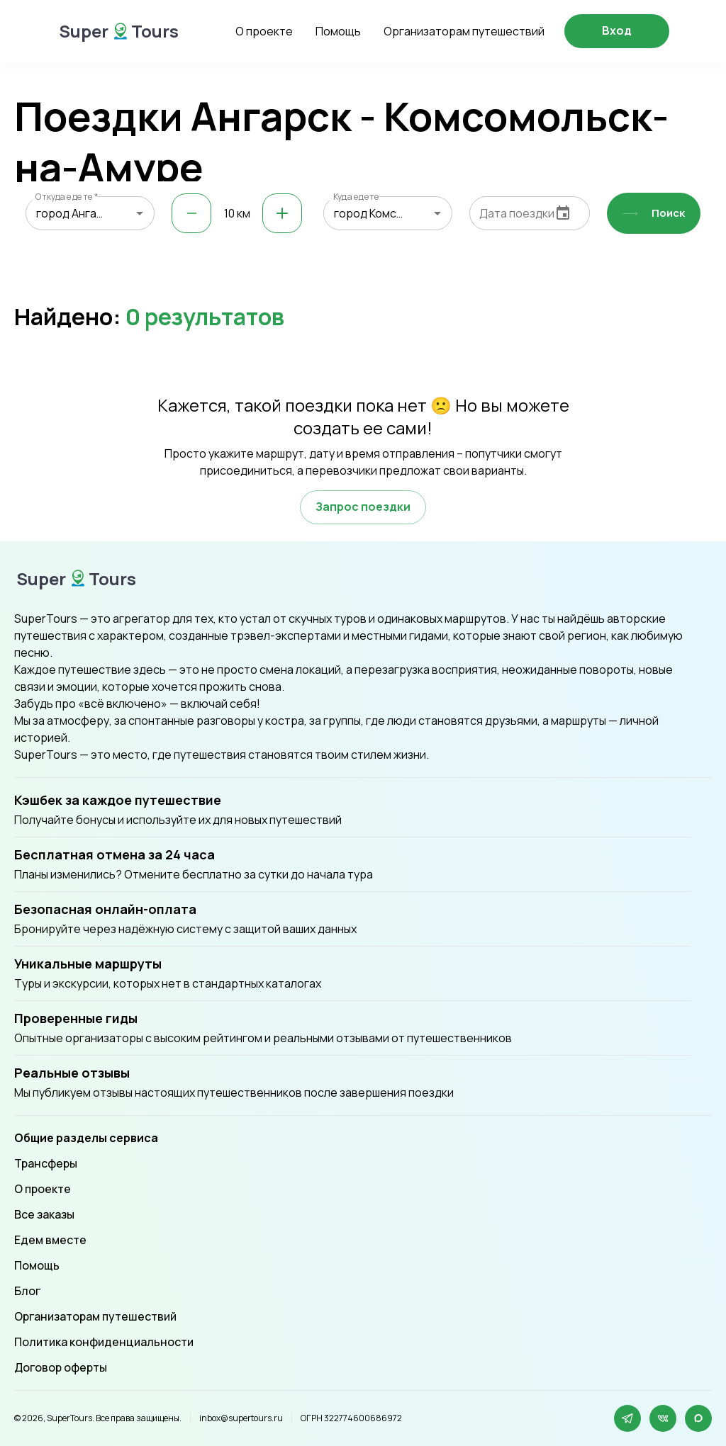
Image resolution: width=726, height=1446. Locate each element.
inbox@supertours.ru (241, 1418)
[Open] (140, 213)
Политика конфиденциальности (104, 1342)
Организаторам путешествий (464, 31)
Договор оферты (60, 1367)
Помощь (338, 31)
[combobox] (90, 213)
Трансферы (45, 1163)
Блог (27, 1291)
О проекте (264, 31)
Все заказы (44, 1214)
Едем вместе (50, 1240)
